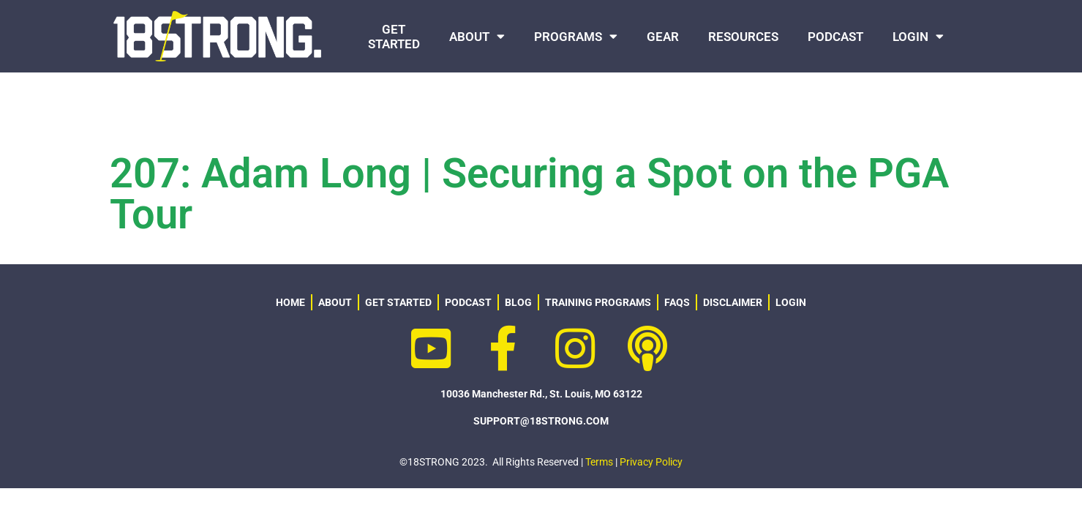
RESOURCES (743, 36)
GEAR (663, 36)
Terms (599, 462)
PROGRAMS (575, 36)
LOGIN (918, 36)
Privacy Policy (651, 462)
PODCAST (835, 36)
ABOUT (477, 36)
